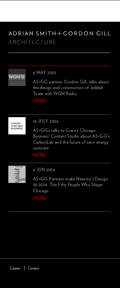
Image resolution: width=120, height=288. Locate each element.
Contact (33, 268)
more (39, 101)
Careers (15, 268)
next (23, 219)
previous (12, 219)
